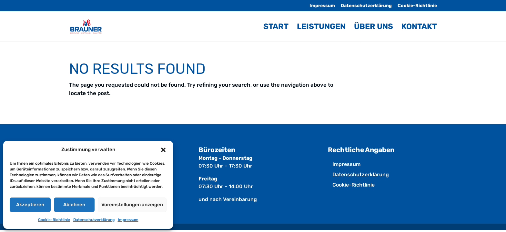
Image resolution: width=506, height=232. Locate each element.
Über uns (373, 27)
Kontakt (419, 27)
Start (275, 27)
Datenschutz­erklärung (94, 220)
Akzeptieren (30, 205)
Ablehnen (74, 205)
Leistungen (321, 27)
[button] (163, 150)
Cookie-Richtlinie (54, 220)
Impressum (128, 220)
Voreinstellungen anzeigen (132, 205)
